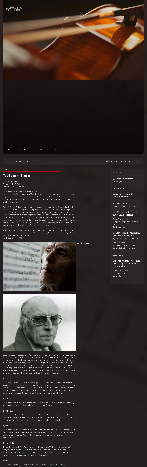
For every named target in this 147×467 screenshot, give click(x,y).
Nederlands (134, 161)
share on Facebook (111, 161)
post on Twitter (124, 161)
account (44, 150)
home (9, 150)
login (140, 161)
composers (21, 150)
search (33, 150)
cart (54, 150)
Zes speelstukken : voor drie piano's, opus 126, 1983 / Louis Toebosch (126, 263)
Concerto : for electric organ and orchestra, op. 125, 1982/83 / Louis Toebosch (126, 235)
